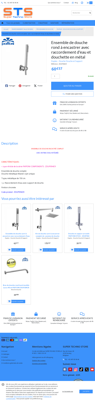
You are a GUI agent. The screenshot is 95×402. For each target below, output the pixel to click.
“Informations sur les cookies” (23, 397)
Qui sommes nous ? (8, 360)
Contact (66, 3)
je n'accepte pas (67, 391)
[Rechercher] (90, 13)
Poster (38, 85)
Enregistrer (24, 85)
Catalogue (5, 354)
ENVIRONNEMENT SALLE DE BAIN (22, 29)
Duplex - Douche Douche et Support (66, 61)
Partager (10, 85)
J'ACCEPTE (86, 391)
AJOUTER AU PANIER (72, 86)
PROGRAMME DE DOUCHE (44, 29)
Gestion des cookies (38, 361)
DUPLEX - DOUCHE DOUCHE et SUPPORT (70, 29)
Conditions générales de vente (11, 363)
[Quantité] (55, 76)
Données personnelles (39, 364)
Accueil (6, 29)
